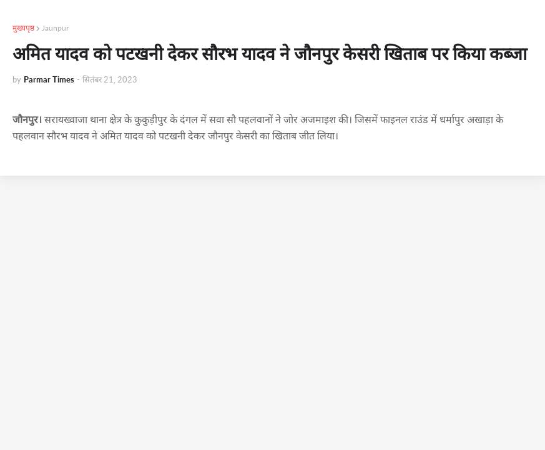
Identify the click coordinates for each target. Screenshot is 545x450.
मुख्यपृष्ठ (23, 27)
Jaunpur (55, 27)
